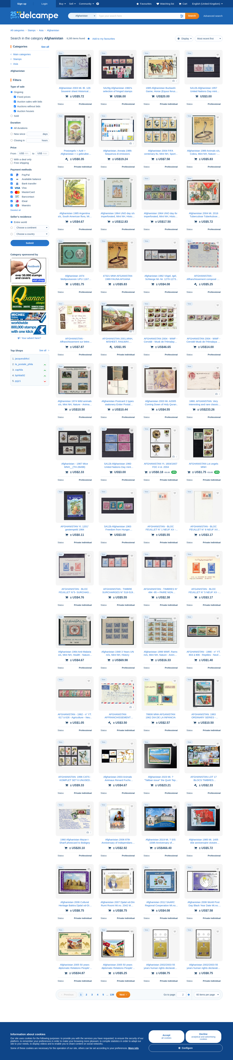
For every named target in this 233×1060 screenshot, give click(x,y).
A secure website (161, 1016)
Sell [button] (71, 3)
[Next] (123, 995)
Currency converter (197, 1016)
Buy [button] (61, 3)
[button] (182, 16)
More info (133, 1048)
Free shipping (20, 162)
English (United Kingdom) (206, 3)
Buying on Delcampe (22, 1016)
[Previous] (67, 995)
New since (18, 134)
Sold (15, 115)
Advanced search (213, 15)
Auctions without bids (27, 106)
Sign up (21, 3)
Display (183, 38)
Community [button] (85, 3)
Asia (14, 63)
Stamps (16, 59)
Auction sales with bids (28, 101)
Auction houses (24, 111)
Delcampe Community (93, 1016)
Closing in (18, 140)
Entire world (19, 222)
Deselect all (16, 210)
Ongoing (17, 92)
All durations (19, 128)
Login (44, 3)
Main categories (21, 54)
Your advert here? (29, 338)
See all (45, 46)
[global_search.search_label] (141, 16)
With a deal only (21, 159)
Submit (30, 243)
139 (112, 994)
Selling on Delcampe (57, 1016)
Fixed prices (22, 96)
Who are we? (124, 1016)
